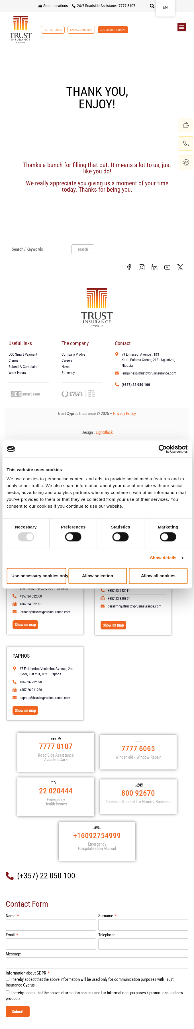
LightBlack (104, 432)
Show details (163, 558)
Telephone (106, 941)
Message (13, 960)
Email (10, 941)
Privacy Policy (125, 414)
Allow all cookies (158, 575)
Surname (106, 922)
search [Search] (82, 249)
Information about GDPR (26, 979)
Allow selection (97, 575)
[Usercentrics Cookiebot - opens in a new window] (162, 449)
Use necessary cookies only (38, 575)
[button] (152, 6)
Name (11, 922)
